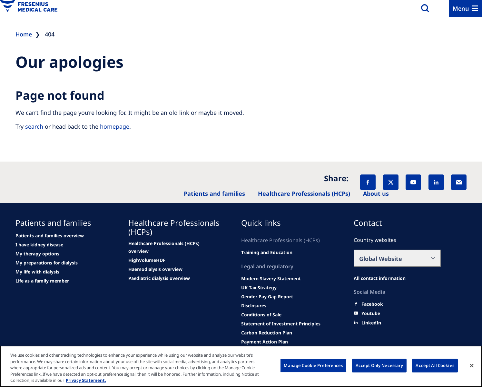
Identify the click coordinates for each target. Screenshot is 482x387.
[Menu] (465, 8)
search (34, 126)
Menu (461, 8)
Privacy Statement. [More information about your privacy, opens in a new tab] (86, 380)
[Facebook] (368, 182)
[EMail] (459, 182)
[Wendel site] (39, 245)
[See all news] (46, 263)
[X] (390, 182)
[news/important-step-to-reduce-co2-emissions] (49, 236)
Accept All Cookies (435, 365)
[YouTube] (413, 182)
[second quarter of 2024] (37, 254)
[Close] (472, 366)
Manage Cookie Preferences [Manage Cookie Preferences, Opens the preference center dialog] (313, 365)
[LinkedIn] (436, 182)
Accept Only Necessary (379, 365)
